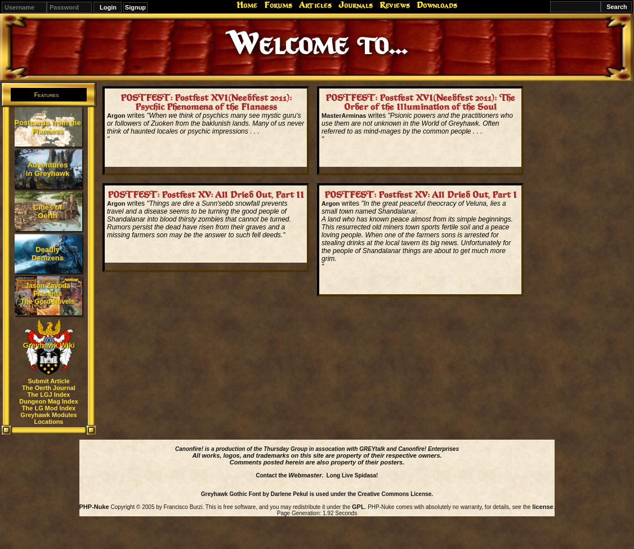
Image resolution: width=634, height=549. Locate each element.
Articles (315, 5)
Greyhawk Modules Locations (48, 418)
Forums (278, 5)
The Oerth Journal (48, 387)
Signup (135, 7)
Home (246, 5)
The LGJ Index (49, 394)
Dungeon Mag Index (48, 401)
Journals (355, 5)
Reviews (394, 5)
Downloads (437, 5)
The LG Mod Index (48, 408)
